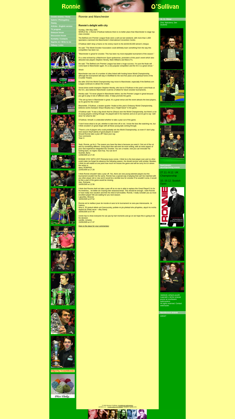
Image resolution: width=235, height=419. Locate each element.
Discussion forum (58, 36)
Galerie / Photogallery (60, 20)
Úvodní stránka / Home (60, 17)
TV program (56, 29)
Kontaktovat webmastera (125, 405)
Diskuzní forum (57, 33)
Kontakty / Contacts (59, 39)
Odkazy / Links (57, 45)
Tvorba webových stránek (115, 407)
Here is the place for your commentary (94, 226)
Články (54, 23)
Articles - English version (61, 26)
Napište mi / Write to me (61, 42)
